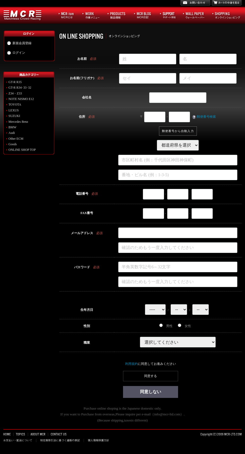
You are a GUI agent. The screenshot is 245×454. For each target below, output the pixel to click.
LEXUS (13, 110)
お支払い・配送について (19, 440)
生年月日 (86, 310)
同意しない (150, 391)
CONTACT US (58, 434)
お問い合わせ (195, 3)
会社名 (87, 97)
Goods (12, 144)
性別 (87, 326)
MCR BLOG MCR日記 (146, 15)
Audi (11, 133)
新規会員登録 (19, 43)
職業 (87, 342)
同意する (150, 376)
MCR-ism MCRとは (69, 15)
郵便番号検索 (206, 117)
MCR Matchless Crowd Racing (22, 15)
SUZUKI (14, 116)
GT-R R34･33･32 (19, 87)
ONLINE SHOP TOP (22, 150)
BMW (12, 127)
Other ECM (15, 138)
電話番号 (82, 194)
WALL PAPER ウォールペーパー (196, 15)
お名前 (82, 59)
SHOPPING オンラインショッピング (226, 15)
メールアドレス (82, 233)
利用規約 (131, 364)
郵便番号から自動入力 (178, 131)
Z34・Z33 (15, 93)
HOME (8, 434)
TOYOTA (14, 104)
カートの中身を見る (227, 3)
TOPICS (20, 434)
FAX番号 (86, 213)
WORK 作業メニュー (93, 15)
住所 (82, 117)
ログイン (16, 53)
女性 (184, 326)
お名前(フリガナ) (82, 78)
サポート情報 (170, 15)
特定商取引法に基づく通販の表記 (60, 440)
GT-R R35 (15, 82)
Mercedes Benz (18, 122)
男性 (166, 326)
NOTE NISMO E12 (21, 99)
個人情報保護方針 (98, 440)
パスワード (82, 267)
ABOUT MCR (38, 434)
